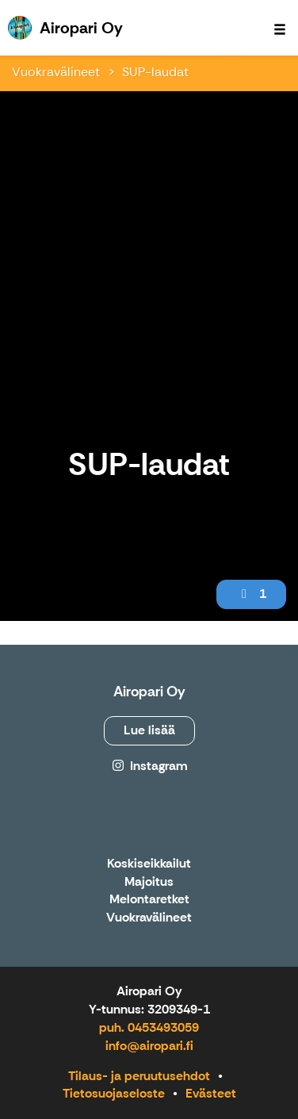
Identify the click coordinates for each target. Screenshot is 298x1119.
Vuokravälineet (56, 71)
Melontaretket (149, 899)
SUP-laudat (155, 71)
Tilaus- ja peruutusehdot (139, 1075)
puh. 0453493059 (149, 1027)
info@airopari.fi (149, 1045)
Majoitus (149, 882)
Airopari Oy (149, 691)
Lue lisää (149, 730)
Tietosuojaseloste (114, 1093)
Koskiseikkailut (149, 864)
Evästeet (210, 1093)
